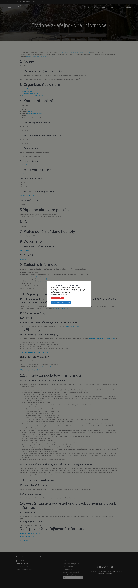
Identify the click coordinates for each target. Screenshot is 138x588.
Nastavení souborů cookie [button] (59, 294)
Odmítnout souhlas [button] (57, 298)
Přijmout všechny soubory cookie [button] (61, 302)
